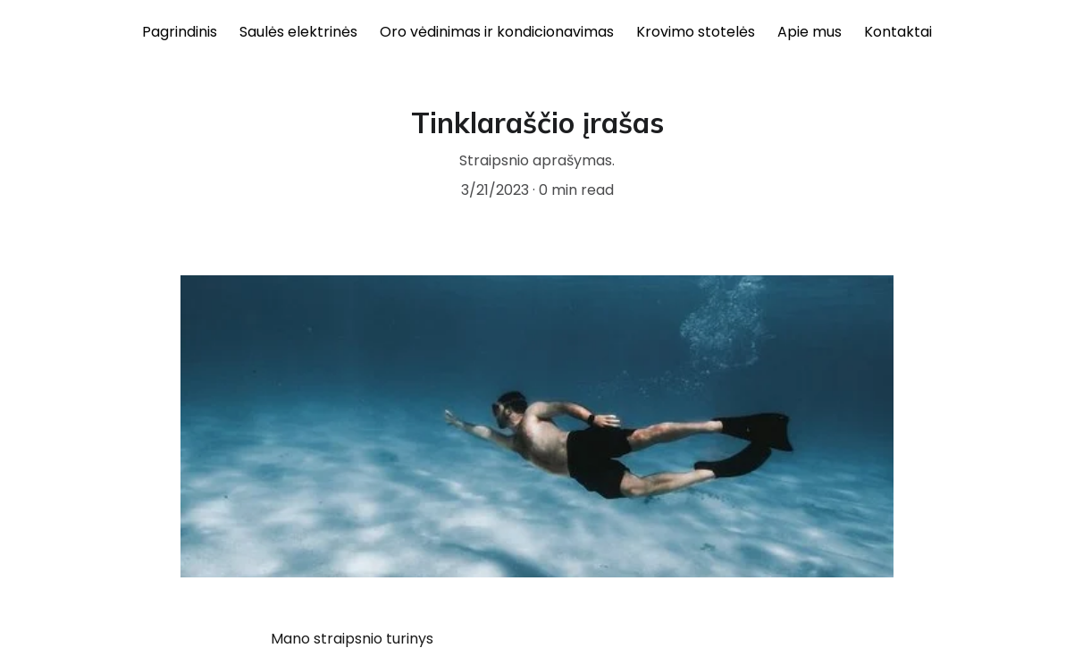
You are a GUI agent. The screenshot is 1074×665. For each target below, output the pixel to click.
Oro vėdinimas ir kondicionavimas (497, 32)
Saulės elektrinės (298, 32)
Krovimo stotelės (695, 32)
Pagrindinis (179, 32)
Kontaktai (898, 32)
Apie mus (809, 32)
